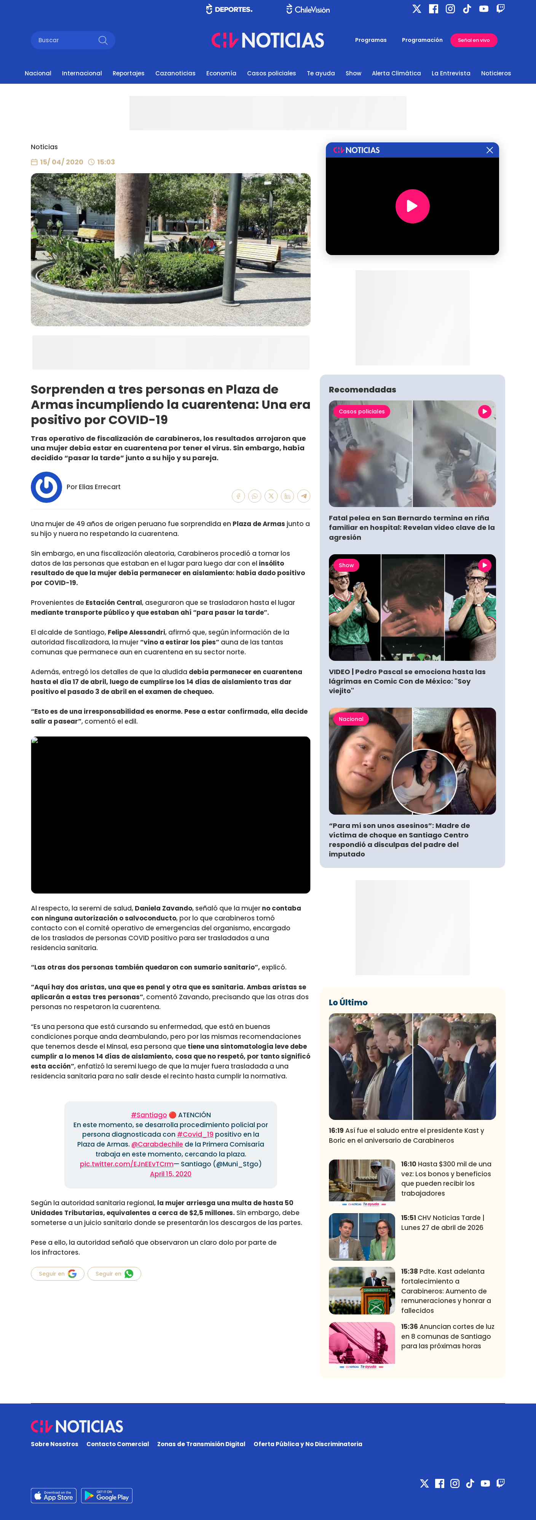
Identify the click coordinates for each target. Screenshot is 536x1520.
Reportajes (129, 73)
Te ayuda (321, 73)
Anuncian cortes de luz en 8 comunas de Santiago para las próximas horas (448, 1336)
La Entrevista (451, 73)
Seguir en (58, 1274)
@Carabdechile (157, 1144)
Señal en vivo (474, 40)
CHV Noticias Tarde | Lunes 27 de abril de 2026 (443, 1222)
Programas (371, 40)
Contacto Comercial (117, 1444)
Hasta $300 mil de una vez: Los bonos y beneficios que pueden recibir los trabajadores (446, 1179)
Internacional (82, 73)
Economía (221, 73)
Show (353, 73)
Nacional (38, 73)
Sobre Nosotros (54, 1444)
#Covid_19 (195, 1134)
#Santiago (149, 1115)
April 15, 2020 (170, 1174)
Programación (422, 40)
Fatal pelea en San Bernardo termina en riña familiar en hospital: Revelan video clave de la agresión (412, 527)
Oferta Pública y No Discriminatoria (308, 1444)
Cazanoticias (175, 73)
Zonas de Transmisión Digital (201, 1444)
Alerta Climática (396, 73)
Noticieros (496, 73)
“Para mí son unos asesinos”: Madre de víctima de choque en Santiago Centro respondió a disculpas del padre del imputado (399, 840)
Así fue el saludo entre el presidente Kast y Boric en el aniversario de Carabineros (406, 1135)
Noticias (44, 147)
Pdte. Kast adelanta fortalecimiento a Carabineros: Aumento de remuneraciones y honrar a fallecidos (446, 1291)
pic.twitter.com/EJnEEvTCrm (127, 1164)
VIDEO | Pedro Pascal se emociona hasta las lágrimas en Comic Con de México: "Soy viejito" (407, 681)
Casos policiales (271, 73)
